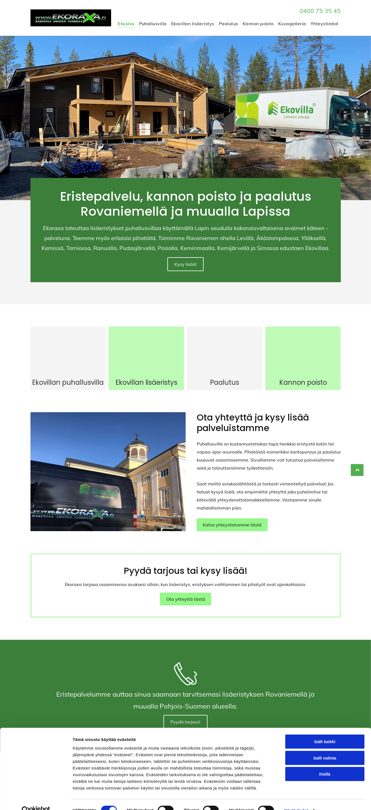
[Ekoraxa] (68, 349)
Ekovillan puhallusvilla (68, 378)
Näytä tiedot (296, 799)
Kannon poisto (303, 378)
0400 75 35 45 (320, 11)
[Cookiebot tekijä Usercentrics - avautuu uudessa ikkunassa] (36, 799)
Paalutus (224, 378)
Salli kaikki (325, 730)
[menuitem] (126, 23)
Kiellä (324, 762)
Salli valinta (324, 746)
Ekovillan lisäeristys (146, 378)
